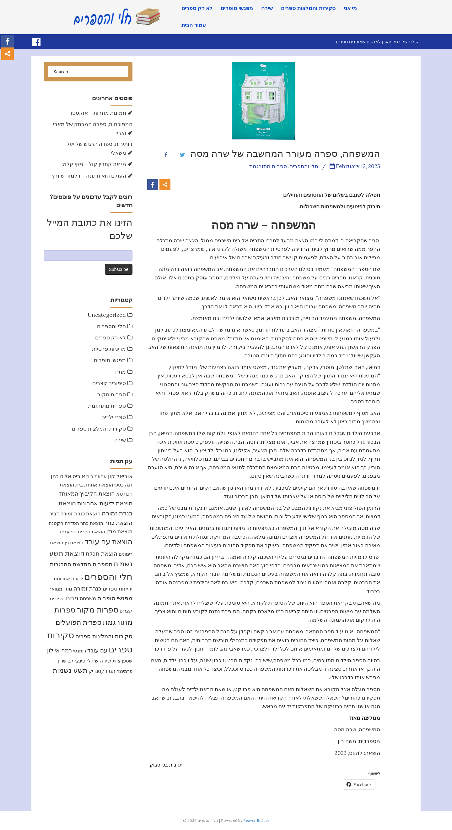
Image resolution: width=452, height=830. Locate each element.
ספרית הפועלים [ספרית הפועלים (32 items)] (78, 622)
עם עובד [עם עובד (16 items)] (97, 650)
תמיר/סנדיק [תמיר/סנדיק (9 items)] (102, 671)
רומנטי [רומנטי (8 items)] (79, 651)
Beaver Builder (256, 820)
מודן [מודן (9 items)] (67, 588)
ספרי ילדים (113, 417)
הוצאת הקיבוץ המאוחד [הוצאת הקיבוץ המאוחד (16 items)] (87, 493)
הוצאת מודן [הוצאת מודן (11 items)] (119, 531)
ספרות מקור (111, 394)
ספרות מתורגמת (107, 405)
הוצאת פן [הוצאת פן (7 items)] (74, 543)
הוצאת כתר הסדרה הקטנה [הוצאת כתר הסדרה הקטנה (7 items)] (76, 523)
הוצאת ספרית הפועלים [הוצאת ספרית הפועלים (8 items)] (82, 532)
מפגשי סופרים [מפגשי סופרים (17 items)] (114, 598)
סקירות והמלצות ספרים (308, 8)
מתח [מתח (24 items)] (72, 598)
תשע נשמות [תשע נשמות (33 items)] (70, 670)
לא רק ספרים (197, 8)
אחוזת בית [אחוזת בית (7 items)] (96, 476)
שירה (267, 8)
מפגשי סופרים (237, 8)
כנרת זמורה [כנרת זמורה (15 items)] (87, 588)
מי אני (350, 8)
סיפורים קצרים (109, 383)
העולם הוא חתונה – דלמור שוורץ (89, 175)
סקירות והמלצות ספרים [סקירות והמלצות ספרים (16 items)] (103, 636)
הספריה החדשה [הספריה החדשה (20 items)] (92, 564)
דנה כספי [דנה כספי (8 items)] (123, 485)
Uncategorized (107, 314)
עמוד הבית (193, 25)
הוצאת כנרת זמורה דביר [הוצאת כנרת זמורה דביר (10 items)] (74, 513)
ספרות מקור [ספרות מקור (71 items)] (97, 609)
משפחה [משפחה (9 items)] (88, 598)
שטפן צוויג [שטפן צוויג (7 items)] (122, 661)
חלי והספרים (111, 326)
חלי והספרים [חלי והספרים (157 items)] (108, 577)
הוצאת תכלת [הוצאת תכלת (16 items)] (101, 553)
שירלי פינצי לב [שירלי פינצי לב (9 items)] (83, 660)
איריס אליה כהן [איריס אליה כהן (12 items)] (68, 476)
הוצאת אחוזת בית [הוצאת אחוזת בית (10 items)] (94, 484)
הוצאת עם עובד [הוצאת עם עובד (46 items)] (108, 541)
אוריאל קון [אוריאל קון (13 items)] (120, 476)
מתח (120, 371)
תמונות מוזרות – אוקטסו (98, 112)
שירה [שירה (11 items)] (105, 660)
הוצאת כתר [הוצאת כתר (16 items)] (118, 522)
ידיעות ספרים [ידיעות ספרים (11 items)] (117, 588)
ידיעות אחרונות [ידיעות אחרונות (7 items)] (68, 578)
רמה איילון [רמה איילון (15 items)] (59, 650)
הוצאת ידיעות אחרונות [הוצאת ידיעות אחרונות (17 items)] (104, 503)
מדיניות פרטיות (109, 348)
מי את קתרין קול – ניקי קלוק (93, 164)
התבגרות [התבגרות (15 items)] (60, 564)
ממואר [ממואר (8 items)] (55, 589)
